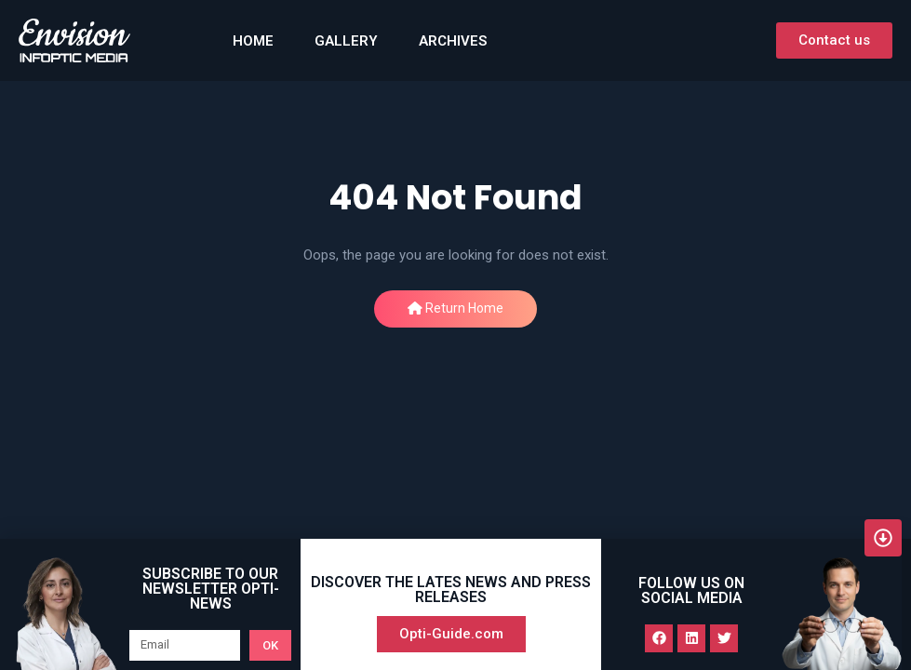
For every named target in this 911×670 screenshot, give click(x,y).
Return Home (455, 308)
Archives (453, 41)
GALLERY (346, 41)
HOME (253, 41)
